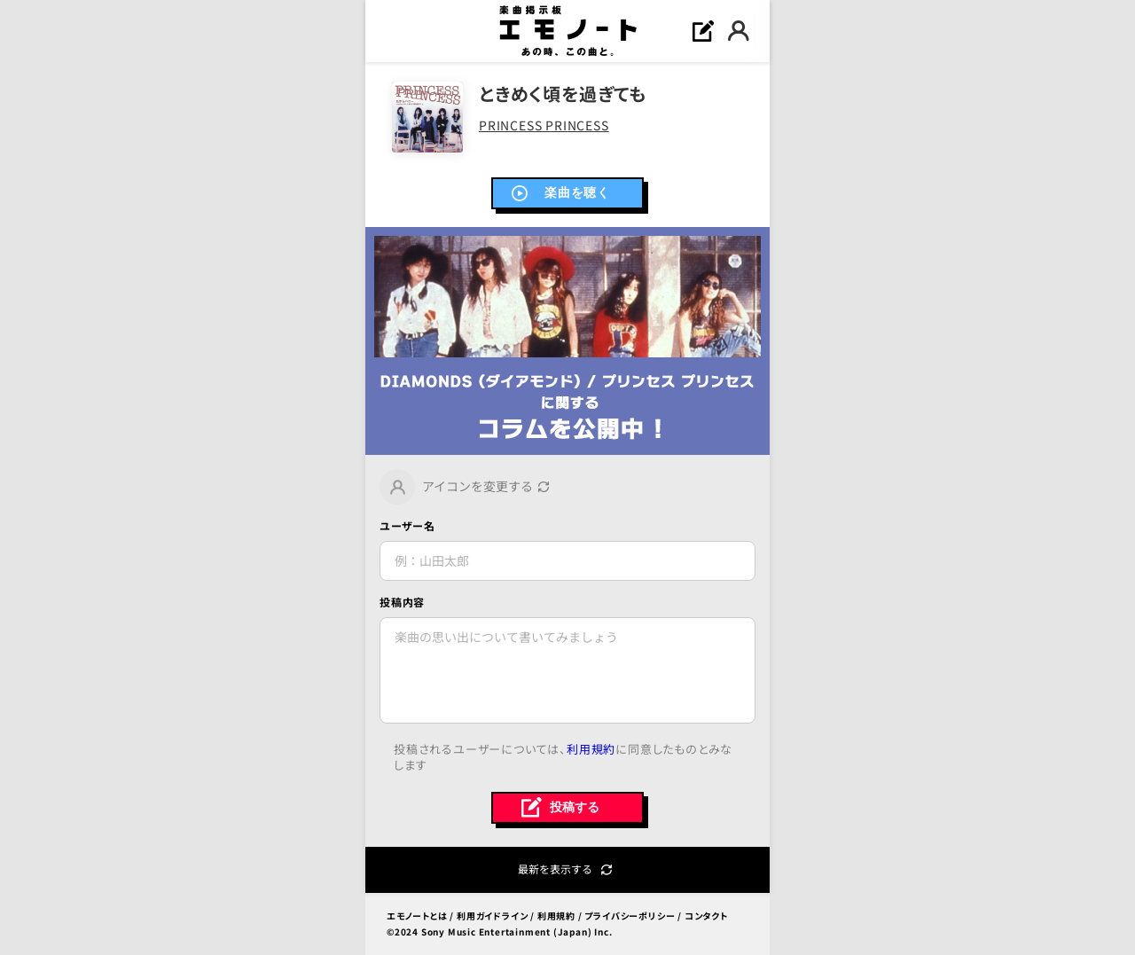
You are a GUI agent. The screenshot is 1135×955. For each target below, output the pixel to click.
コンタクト (706, 915)
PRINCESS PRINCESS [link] (544, 125)
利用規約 (591, 748)
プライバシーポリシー (629, 915)
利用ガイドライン (492, 915)
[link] (567, 341)
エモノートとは (417, 915)
